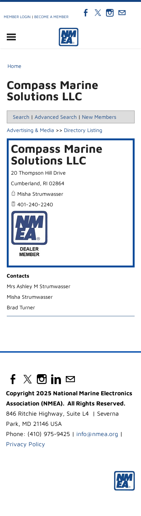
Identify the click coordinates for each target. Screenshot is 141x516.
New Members (99, 117)
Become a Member (51, 16)
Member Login (17, 16)
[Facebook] (85, 13)
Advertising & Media (30, 130)
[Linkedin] (56, 379)
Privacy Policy (25, 444)
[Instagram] (110, 13)
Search (21, 117)
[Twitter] (98, 13)
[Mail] (122, 13)
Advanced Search (56, 117)
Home (14, 66)
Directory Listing (83, 130)
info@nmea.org (97, 433)
